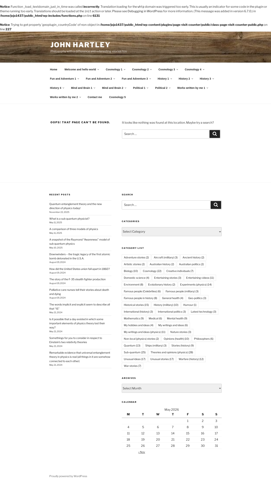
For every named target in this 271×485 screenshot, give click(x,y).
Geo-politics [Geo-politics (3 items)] (197, 298)
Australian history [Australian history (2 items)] (162, 264)
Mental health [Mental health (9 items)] (177, 318)
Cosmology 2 (142, 69)
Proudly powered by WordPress (68, 476)
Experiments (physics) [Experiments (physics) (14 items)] (196, 284)
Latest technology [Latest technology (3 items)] (203, 311)
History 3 (207, 78)
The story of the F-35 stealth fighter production (77, 279)
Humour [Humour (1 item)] (189, 304)
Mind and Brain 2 (114, 87)
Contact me (95, 97)
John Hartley (80, 45)
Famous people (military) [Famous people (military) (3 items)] (182, 291)
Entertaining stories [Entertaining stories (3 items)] (167, 277)
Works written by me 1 (193, 87)
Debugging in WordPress (145, 11)
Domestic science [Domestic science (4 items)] (136, 277)
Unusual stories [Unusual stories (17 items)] (162, 359)
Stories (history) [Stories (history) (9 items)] (182, 345)
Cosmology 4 (195, 69)
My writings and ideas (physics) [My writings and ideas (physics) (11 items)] (144, 331)
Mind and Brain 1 (83, 87)
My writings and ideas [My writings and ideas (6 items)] (173, 325)
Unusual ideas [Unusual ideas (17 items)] (134, 359)
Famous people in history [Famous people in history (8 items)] (140, 298)
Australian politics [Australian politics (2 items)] (191, 264)
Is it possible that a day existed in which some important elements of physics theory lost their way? (77, 323)
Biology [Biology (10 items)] (131, 271)
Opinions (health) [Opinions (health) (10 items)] (176, 338)
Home (53, 69)
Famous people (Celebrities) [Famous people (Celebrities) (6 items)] (142, 291)
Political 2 (163, 87)
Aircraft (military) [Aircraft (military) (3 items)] (166, 257)
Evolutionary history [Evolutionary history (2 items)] (161, 284)
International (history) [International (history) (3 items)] (138, 311)
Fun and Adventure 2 (101, 78)
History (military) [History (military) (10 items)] (166, 304)
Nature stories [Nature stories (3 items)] (180, 331)
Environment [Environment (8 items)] (133, 284)
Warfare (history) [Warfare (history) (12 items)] (191, 359)
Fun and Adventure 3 (136, 78)
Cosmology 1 (116, 69)
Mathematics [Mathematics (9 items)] (134, 318)
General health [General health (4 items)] (172, 298)
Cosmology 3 (168, 69)
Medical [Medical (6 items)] (155, 318)
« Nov (141, 452)
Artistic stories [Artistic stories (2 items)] (134, 264)
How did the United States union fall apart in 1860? (79, 268)
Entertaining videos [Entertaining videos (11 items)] (200, 277)
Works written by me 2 (65, 97)
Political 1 (141, 87)
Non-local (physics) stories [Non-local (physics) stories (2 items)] (141, 338)
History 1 (165, 78)
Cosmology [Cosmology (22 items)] (152, 271)
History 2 (186, 78)
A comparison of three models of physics (73, 229)
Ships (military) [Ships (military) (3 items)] (156, 345)
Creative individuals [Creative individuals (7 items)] (179, 271)
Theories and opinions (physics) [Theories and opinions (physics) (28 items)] (172, 352)
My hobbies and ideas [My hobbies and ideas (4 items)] (138, 325)
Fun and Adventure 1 (65, 78)
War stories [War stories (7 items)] (132, 365)
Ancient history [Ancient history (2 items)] (193, 257)
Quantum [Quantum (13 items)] (132, 345)
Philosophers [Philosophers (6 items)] (203, 338)
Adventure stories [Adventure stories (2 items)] (136, 257)
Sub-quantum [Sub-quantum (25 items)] (135, 352)
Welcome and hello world (82, 69)
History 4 (57, 87)
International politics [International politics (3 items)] (172, 311)
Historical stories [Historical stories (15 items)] (136, 304)
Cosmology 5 (117, 97)
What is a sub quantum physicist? (69, 218)
